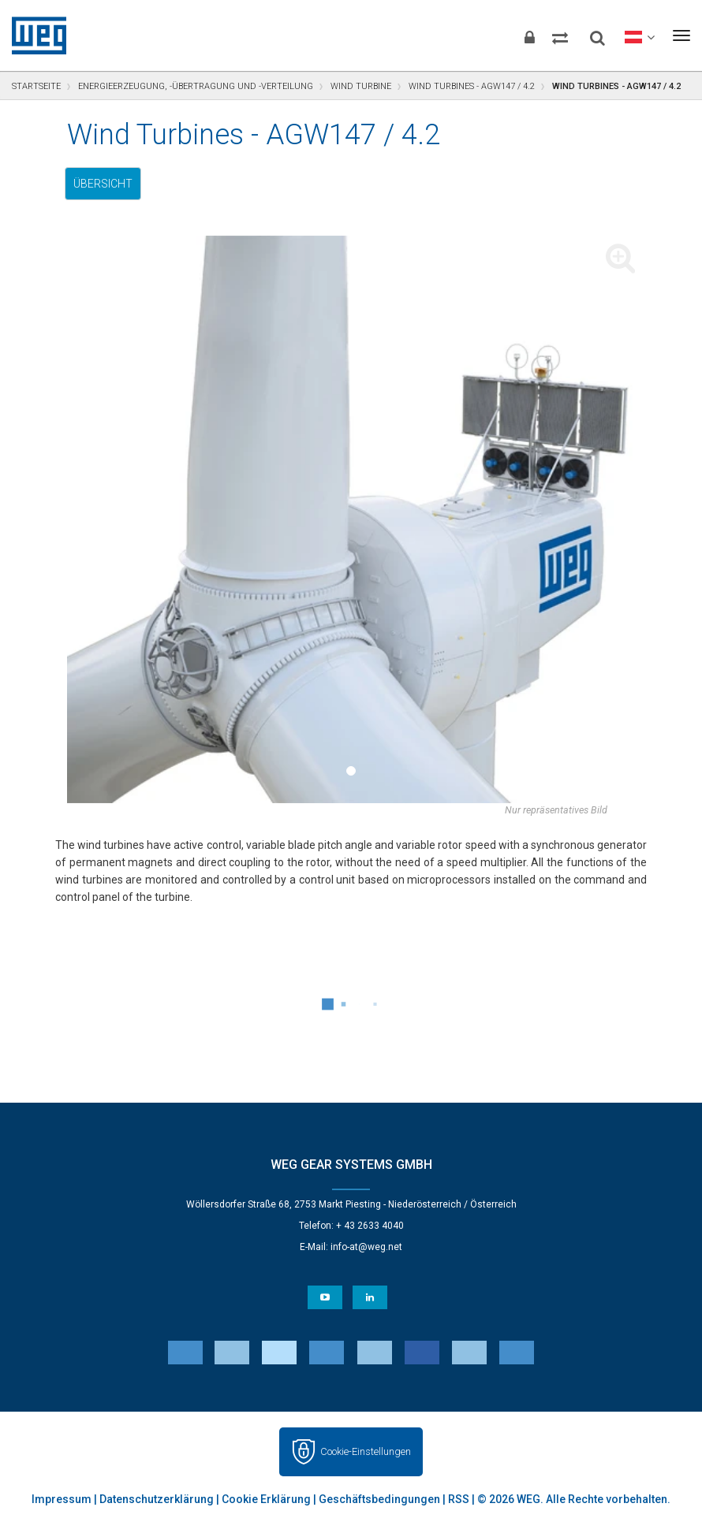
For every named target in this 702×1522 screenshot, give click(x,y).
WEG (33, 35)
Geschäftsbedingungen (379, 1499)
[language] (631, 35)
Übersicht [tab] (103, 183)
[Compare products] (535, 35)
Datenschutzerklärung (156, 1499)
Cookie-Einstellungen (365, 1451)
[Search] (582, 31)
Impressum (61, 1499)
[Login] (492, 35)
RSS (458, 1499)
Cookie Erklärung (266, 1499)
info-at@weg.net (366, 1246)
